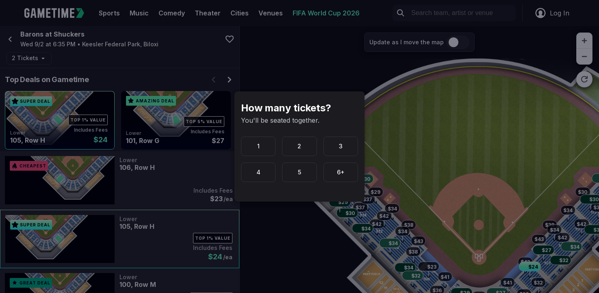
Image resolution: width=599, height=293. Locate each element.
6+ (341, 172)
